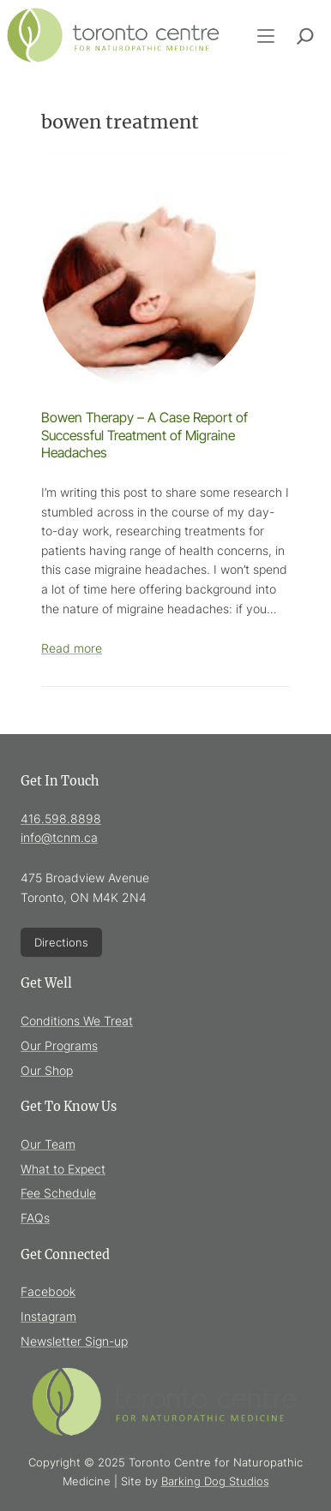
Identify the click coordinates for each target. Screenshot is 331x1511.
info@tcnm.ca (59, 837)
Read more (71, 648)
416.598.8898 (61, 818)
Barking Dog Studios (215, 1481)
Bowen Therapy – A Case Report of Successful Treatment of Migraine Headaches (144, 435)
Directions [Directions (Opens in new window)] (61, 942)
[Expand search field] (305, 36)
